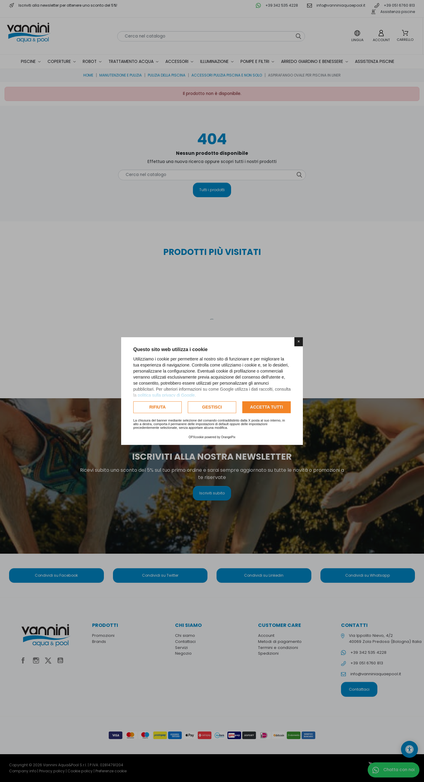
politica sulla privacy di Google (166, 395)
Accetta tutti (266, 407)
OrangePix (228, 437)
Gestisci (212, 407)
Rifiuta (157, 407)
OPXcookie (196, 437)
